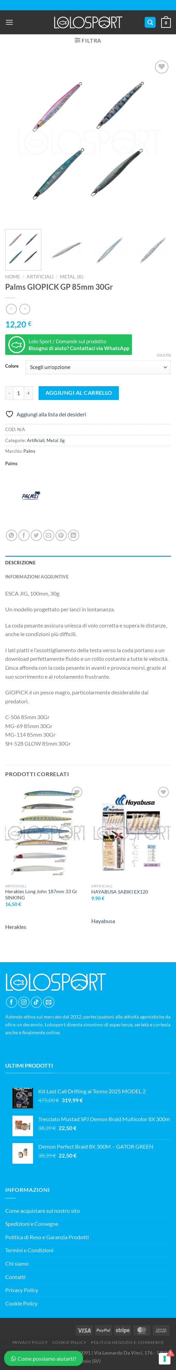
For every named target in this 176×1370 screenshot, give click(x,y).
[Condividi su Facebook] (24, 535)
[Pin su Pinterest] (61, 535)
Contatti (15, 1277)
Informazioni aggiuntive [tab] (37, 576)
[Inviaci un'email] (48, 1002)
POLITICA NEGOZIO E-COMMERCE (127, 1342)
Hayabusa (103, 921)
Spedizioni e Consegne (31, 1223)
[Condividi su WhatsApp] (11, 535)
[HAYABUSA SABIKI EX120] (131, 832)
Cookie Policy (21, 1303)
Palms (29, 451)
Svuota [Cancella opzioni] (164, 355)
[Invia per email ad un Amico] (48, 535)
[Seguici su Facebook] (11, 1002)
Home (12, 276)
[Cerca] (150, 22)
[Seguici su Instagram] (24, 1002)
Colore (12, 366)
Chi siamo (17, 1263)
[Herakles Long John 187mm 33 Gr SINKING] (45, 832)
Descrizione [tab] (20, 562)
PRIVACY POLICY (30, 1342)
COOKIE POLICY (69, 1342)
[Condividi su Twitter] (36, 535)
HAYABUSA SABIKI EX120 (119, 892)
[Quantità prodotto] (18, 393)
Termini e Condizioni (29, 1250)
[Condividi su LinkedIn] (73, 535)
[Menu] (9, 22)
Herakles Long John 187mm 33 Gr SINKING (41, 894)
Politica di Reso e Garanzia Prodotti (47, 1237)
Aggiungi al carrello (78, 393)
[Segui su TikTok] (36, 1002)
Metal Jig (71, 276)
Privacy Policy (21, 1290)
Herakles (15, 926)
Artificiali (40, 276)
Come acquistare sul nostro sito (42, 1210)
